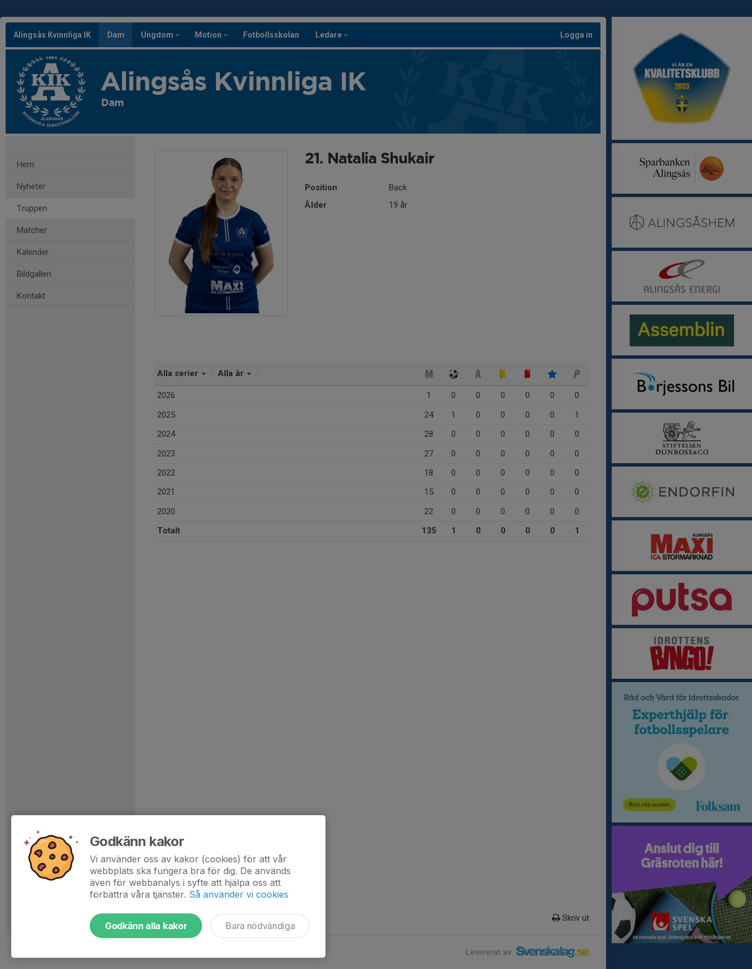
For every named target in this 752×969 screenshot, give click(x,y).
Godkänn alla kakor (146, 925)
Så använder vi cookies (238, 894)
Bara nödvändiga (260, 925)
